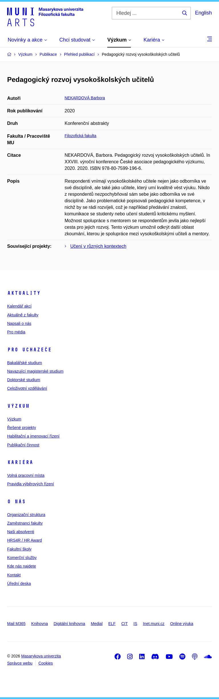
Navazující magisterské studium (35, 371)
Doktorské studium (23, 380)
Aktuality (23, 293)
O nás (16, 501)
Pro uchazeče (29, 350)
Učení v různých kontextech (98, 246)
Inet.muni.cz (153, 623)
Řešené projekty (21, 427)
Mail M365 (16, 623)
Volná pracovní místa (25, 475)
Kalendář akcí (19, 306)
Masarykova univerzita (41, 656)
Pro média (16, 332)
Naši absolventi (20, 531)
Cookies (45, 663)
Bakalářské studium (24, 362)
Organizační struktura (26, 514)
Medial (97, 623)
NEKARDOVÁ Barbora (85, 98)
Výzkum (18, 406)
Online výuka (181, 623)
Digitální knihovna (69, 623)
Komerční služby (21, 557)
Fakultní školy (19, 549)
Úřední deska (19, 583)
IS (135, 623)
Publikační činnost (23, 445)
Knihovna (39, 623)
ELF (112, 623)
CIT (124, 623)
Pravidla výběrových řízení (30, 484)
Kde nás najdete (21, 566)
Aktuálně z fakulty (22, 315)
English (203, 13)
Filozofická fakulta (80, 135)
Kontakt (14, 575)
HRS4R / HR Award (24, 540)
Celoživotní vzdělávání (27, 388)
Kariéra (20, 462)
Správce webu (20, 663)
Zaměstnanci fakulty (25, 523)
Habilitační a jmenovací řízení (33, 436)
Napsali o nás (19, 323)
